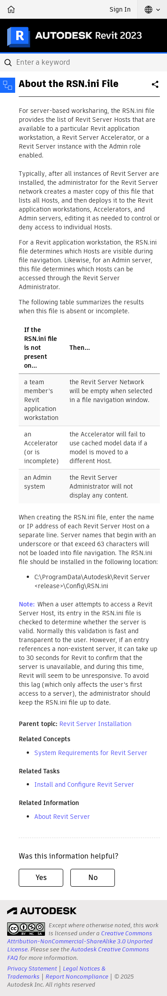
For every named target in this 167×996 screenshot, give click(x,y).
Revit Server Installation (95, 723)
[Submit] (9, 62)
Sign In (120, 9)
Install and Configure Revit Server (84, 784)
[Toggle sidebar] (7, 85)
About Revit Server (62, 816)
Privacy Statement (32, 968)
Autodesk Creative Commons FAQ (78, 953)
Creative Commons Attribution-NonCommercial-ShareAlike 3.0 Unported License (80, 941)
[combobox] (83, 62)
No (93, 877)
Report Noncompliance (76, 976)
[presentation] (26, 929)
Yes (41, 877)
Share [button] (156, 88)
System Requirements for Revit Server (90, 752)
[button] (152, 9)
